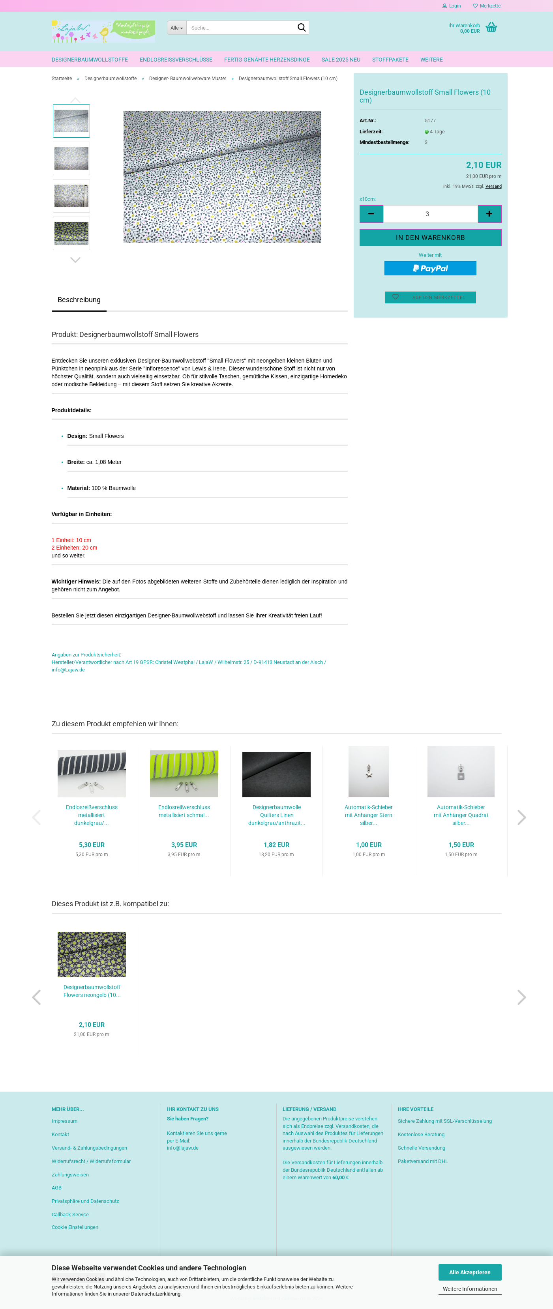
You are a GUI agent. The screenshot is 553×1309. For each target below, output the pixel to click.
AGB (57, 1188)
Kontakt (60, 1134)
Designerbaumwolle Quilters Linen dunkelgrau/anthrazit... (277, 815)
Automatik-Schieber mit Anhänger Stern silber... (369, 815)
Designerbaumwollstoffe (90, 59)
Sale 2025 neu (341, 59)
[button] (75, 260)
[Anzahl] (430, 214)
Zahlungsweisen (70, 1175)
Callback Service (70, 1214)
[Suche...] (176, 28)
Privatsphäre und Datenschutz (85, 1201)
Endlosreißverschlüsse (176, 59)
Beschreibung (79, 299)
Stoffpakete (390, 59)
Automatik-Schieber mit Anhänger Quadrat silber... (461, 815)
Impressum (64, 1121)
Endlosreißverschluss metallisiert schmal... (184, 811)
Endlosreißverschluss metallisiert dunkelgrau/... (92, 815)
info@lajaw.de (183, 1148)
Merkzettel (487, 6)
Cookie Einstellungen (75, 1227)
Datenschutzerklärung (155, 1294)
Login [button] (451, 6)
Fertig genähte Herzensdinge (267, 59)
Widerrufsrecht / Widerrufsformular (91, 1161)
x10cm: (368, 199)
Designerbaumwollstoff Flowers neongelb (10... (92, 991)
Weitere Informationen (470, 1289)
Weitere (431, 59)
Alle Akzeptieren (470, 1272)
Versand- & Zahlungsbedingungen (89, 1148)
